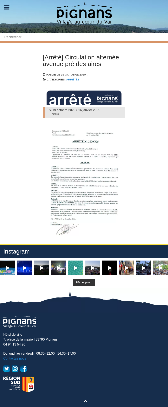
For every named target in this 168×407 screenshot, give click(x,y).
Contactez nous (14, 358)
